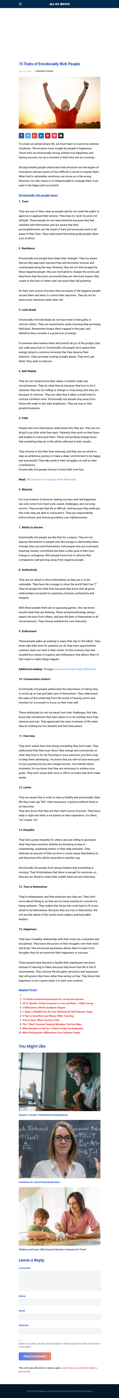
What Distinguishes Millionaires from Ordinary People (51, 1032)
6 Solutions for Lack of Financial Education (39, 1182)
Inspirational (45, 71)
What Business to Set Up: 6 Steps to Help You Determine (52, 1028)
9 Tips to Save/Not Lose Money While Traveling (48, 1016)
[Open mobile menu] (20, 4)
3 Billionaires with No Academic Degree (43, 1007)
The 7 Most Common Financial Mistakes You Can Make (52, 1024)
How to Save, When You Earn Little (40, 1020)
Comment (25, 1268)
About (51, 1391)
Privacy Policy (85, 1391)
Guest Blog (71, 1391)
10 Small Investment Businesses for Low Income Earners (53, 999)
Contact (60, 1391)
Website (24, 1325)
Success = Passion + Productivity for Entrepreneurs (43, 1115)
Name (22, 1296)
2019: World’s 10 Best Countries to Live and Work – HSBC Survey (57, 1003)
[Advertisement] (59, 22)
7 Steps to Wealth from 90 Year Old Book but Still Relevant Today (57, 1011)
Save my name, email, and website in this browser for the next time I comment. (59, 1345)
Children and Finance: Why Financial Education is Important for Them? (52, 1249)
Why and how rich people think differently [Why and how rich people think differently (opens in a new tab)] (51, 479)
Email (22, 1310)
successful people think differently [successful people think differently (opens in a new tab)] (75, 669)
